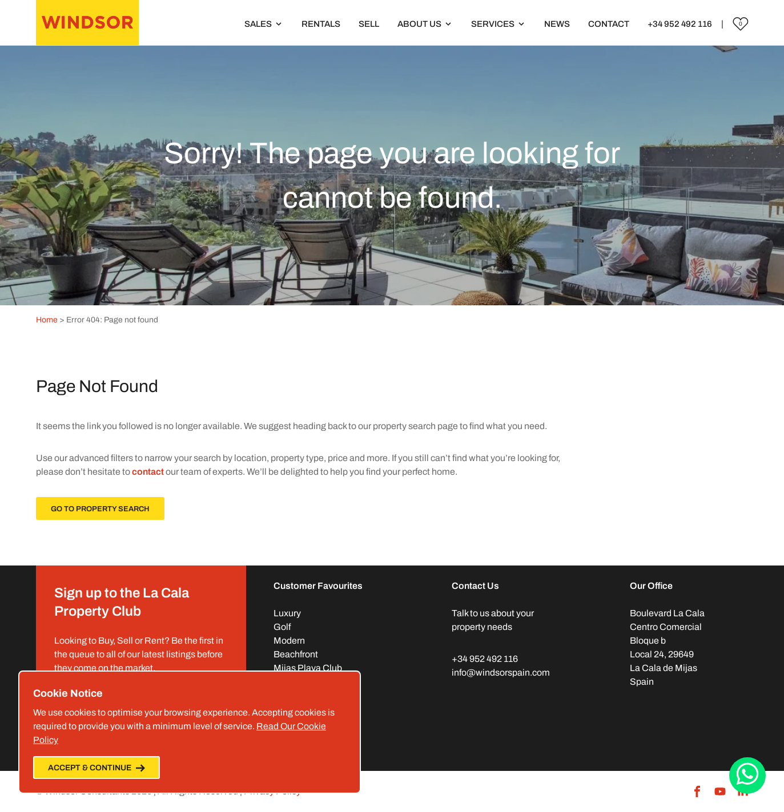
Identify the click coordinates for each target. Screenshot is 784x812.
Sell (369, 24)
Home (47, 320)
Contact (608, 24)
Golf (282, 627)
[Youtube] (720, 791)
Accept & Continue (96, 768)
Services (492, 24)
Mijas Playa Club (308, 668)
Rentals (320, 24)
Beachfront (296, 654)
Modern (289, 640)
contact (148, 471)
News (557, 24)
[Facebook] (697, 791)
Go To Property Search (100, 509)
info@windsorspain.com (501, 672)
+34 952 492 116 (680, 24)
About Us (419, 24)
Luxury (287, 613)
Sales (258, 24)
